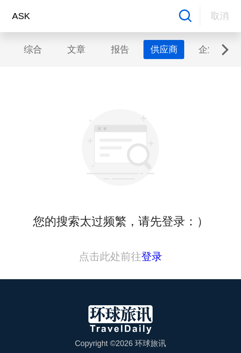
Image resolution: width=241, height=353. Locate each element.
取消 (220, 16)
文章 (76, 49)
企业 (208, 49)
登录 (151, 256)
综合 (33, 49)
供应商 (164, 49)
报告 (120, 49)
